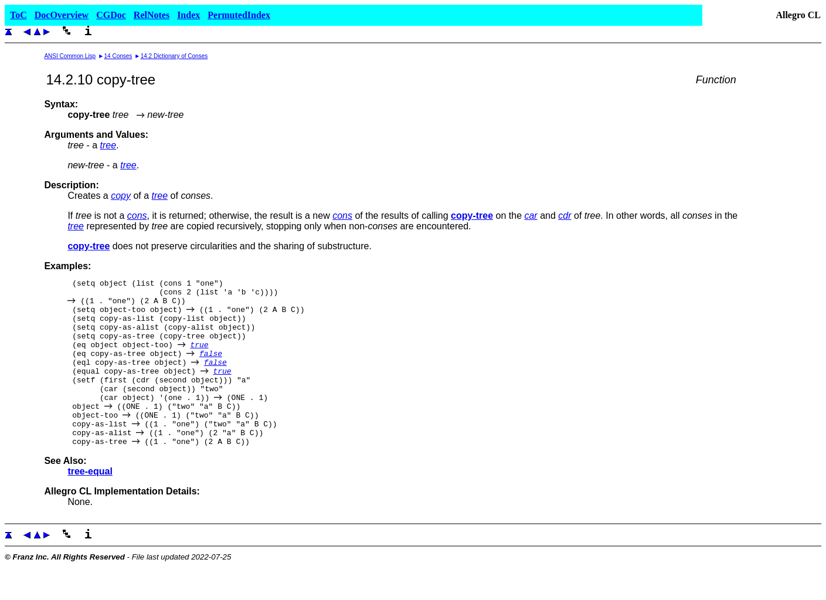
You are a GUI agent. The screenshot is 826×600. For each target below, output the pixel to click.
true (199, 358)
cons (137, 216)
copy (121, 196)
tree (108, 145)
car (530, 216)
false (210, 369)
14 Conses (118, 56)
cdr (564, 216)
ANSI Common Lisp (70, 56)
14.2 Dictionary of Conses (174, 56)
